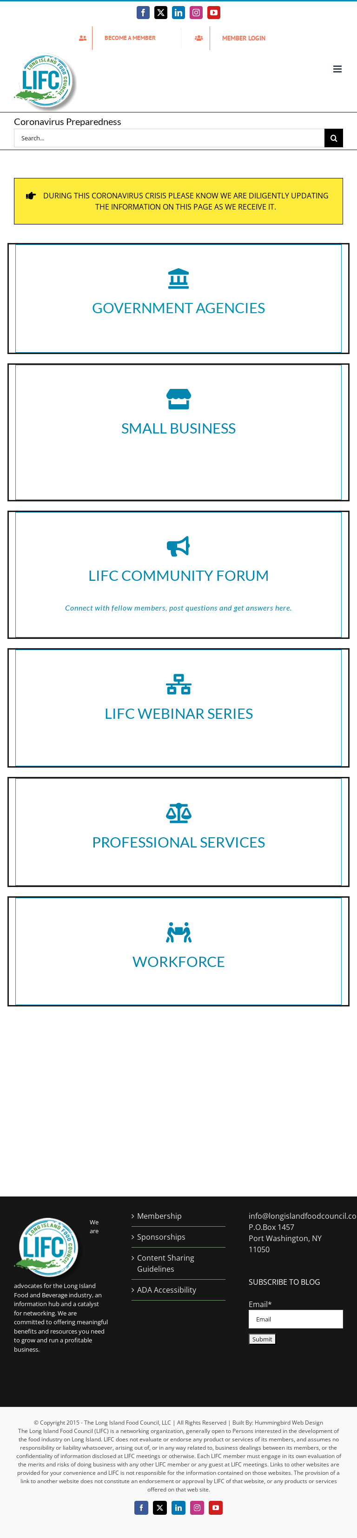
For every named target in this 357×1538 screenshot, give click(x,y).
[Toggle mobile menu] (338, 69)
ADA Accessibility (166, 1290)
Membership (159, 1216)
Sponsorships (161, 1237)
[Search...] (169, 138)
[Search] (333, 138)
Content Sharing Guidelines (165, 1263)
